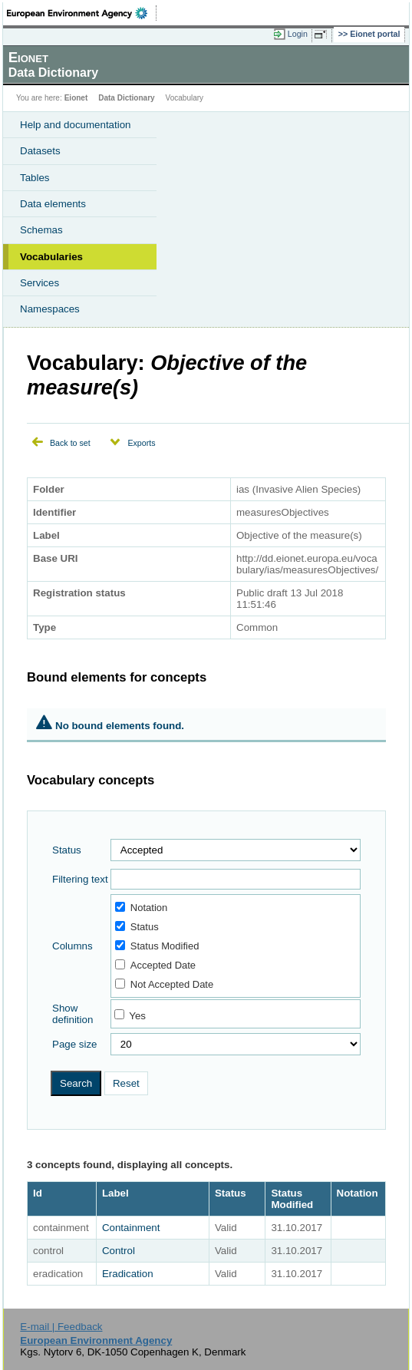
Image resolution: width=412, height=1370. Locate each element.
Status (66, 850)
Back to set (70, 442)
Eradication (127, 1273)
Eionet (76, 98)
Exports (141, 442)
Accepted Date (155, 965)
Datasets (40, 151)
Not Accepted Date (164, 984)
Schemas (41, 230)
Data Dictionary (126, 98)
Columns (72, 946)
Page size (74, 1044)
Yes (137, 1016)
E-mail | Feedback (61, 1326)
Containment (131, 1227)
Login (298, 33)
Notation (141, 907)
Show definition (72, 1013)
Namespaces (50, 309)
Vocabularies (51, 256)
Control (118, 1250)
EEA (82, 13)
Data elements (53, 204)
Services (39, 283)
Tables (35, 177)
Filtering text (80, 879)
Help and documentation (75, 124)
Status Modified (157, 946)
